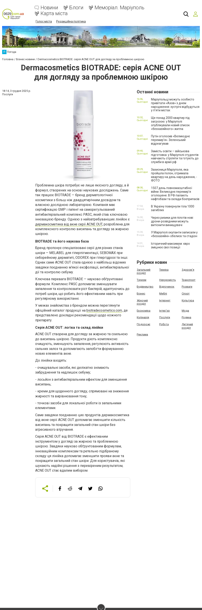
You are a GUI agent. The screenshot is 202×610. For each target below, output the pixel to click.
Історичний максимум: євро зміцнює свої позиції (170, 245)
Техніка (164, 269)
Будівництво (145, 286)
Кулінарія (143, 317)
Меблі (163, 293)
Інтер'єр (164, 310)
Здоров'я (188, 269)
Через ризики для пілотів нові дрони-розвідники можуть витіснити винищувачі (172, 221)
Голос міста (44, 21)
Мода (185, 310)
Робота (164, 324)
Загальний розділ (143, 271)
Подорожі (143, 324)
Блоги (76, 8)
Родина (186, 317)
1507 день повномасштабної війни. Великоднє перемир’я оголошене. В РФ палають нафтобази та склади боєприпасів (175, 193)
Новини (49, 8)
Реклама (142, 334)
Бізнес (141, 293)
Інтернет (164, 300)
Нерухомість (167, 279)
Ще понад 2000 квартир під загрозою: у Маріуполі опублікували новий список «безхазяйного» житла (170, 123)
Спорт (186, 293)
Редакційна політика (71, 21)
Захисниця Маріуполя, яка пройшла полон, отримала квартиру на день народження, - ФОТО (174, 175)
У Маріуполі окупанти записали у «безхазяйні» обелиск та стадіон (174, 234)
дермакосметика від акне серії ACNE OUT (68, 224)
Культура (188, 300)
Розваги (187, 286)
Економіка (143, 310)
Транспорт (189, 279)
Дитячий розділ (187, 326)
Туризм (141, 279)
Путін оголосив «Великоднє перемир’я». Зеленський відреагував (170, 139)
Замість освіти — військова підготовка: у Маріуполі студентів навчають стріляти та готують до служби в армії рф (175, 156)
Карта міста (54, 13)
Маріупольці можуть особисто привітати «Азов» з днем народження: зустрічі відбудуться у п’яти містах (175, 105)
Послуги (164, 317)
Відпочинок (166, 286)
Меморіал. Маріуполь (119, 8)
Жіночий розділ (142, 302)
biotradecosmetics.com (104, 310)
